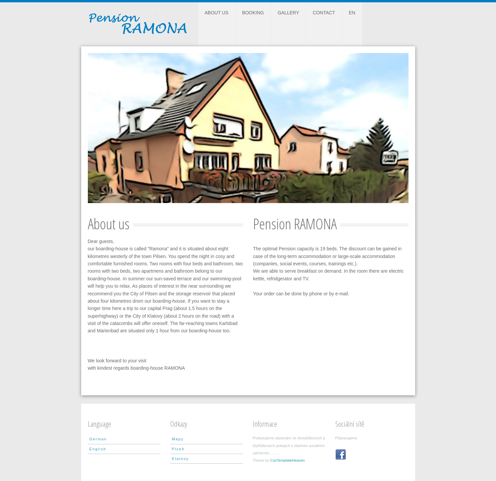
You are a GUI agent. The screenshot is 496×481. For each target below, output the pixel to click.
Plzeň (178, 449)
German (98, 439)
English (98, 449)
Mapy (178, 439)
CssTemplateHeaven (287, 460)
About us (216, 12)
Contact (324, 12)
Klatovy (180, 459)
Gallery (288, 12)
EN (352, 12)
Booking (253, 12)
